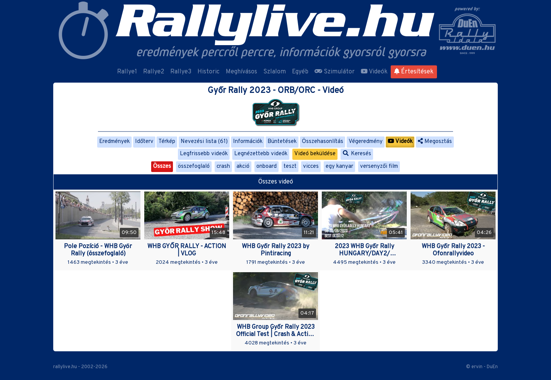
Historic (208, 72)
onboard (266, 166)
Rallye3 (180, 72)
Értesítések (414, 72)
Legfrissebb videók (204, 154)
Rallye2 (153, 72)
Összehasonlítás (322, 141)
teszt (290, 166)
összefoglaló (194, 166)
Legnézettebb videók (260, 154)
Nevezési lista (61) (204, 141)
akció (242, 166)
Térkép (166, 141)
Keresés (357, 154)
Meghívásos (241, 72)
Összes (162, 166)
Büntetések (282, 141)
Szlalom (274, 72)
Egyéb (300, 72)
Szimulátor (335, 72)
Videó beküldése (315, 154)
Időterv (144, 141)
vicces (311, 166)
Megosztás (435, 141)
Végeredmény (366, 141)
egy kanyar (339, 166)
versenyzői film (379, 166)
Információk (247, 141)
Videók (374, 72)
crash (223, 166)
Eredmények (114, 141)
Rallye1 (127, 72)
